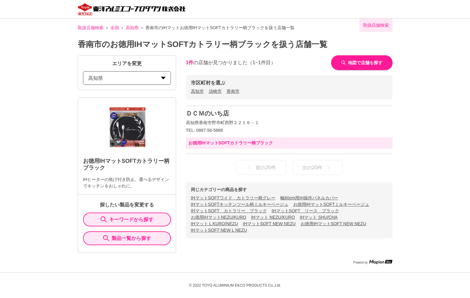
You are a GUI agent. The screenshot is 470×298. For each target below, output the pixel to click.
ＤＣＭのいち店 (207, 113)
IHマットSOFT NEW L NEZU (219, 230)
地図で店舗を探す (361, 62)
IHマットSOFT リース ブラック (305, 210)
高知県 (132, 27)
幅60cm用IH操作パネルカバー (309, 197)
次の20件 (317, 167)
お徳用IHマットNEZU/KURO (218, 217)
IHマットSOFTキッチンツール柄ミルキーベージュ (239, 204)
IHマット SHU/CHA (319, 217)
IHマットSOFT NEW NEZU (269, 223)
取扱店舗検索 (91, 27)
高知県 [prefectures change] (127, 78)
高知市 (197, 91)
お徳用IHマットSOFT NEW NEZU (333, 223)
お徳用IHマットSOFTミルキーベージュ (331, 204)
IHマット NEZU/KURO (273, 217)
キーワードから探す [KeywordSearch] (127, 219)
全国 (114, 27)
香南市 (233, 91)
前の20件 (261, 167)
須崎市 (215, 91)
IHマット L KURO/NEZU (214, 223)
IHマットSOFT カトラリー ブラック (229, 210)
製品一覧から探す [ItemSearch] (127, 238)
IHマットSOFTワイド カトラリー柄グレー (233, 197)
